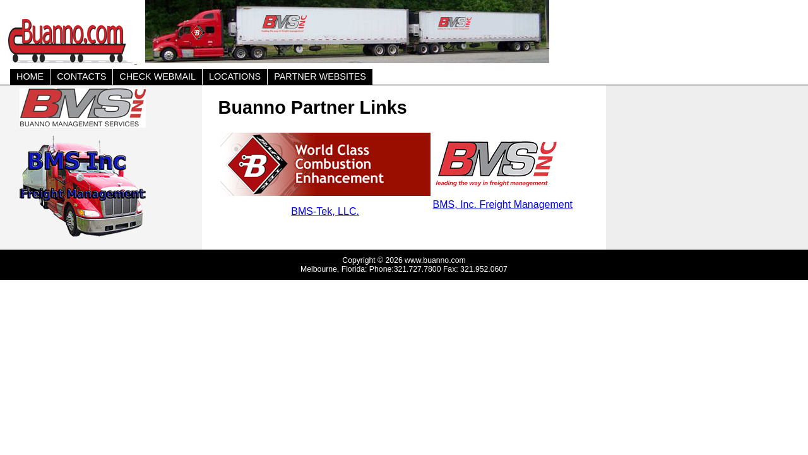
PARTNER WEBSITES (320, 76)
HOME (30, 76)
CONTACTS (81, 76)
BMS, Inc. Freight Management (503, 204)
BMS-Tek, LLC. (325, 211)
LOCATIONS (235, 76)
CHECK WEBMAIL (157, 76)
